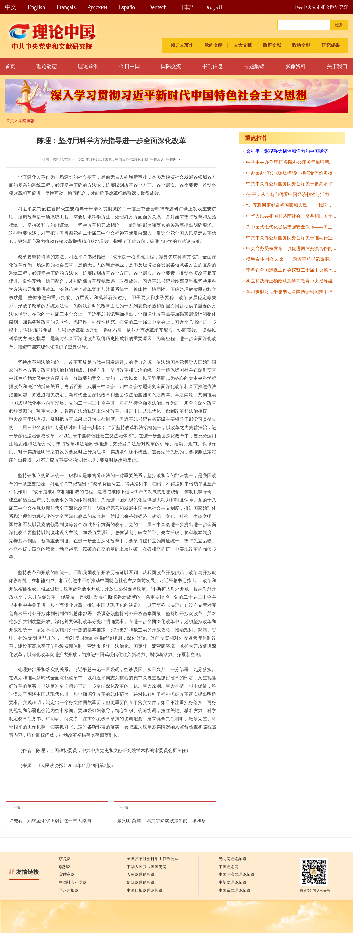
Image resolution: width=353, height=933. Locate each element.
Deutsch (157, 7)
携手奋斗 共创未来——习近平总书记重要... (289, 259)
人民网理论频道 (141, 874)
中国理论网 (228, 867)
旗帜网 (65, 867)
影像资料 (295, 66)
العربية (214, 7)
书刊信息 (212, 66)
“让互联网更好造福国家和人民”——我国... (288, 205)
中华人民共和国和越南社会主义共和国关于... (291, 216)
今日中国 (129, 66)
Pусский (97, 7)
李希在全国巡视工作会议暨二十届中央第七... (291, 270)
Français (66, 7)
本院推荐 (26, 120)
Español (127, 7)
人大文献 (243, 45)
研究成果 (330, 45)
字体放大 (157, 159)
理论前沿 (88, 66)
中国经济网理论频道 (236, 874)
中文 (10, 7)
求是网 (65, 859)
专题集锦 (254, 66)
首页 (10, 66)
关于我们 (337, 66)
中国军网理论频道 (234, 890)
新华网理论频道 (141, 882)
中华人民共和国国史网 (147, 867)
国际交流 (171, 66)
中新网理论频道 (232, 882)
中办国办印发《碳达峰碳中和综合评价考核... (291, 172)
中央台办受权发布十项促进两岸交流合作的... (291, 248)
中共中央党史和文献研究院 (321, 7)
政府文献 (272, 45)
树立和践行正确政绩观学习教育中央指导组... (291, 280)
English (36, 7)
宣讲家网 (67, 874)
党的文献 (213, 45)
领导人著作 (182, 45)
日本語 (186, 7)
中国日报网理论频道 (145, 890)
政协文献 (301, 45)
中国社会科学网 (73, 882)
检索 (339, 25)
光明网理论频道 (232, 859)
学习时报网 (69, 890)
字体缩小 (173, 159)
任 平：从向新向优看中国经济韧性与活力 (287, 194)
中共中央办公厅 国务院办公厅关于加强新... (289, 162)
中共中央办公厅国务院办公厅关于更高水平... (291, 183)
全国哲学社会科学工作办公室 (152, 859)
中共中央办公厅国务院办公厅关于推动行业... (291, 237)
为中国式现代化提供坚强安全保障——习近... (291, 226)
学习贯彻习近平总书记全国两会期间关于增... (291, 291)
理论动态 (46, 66)
